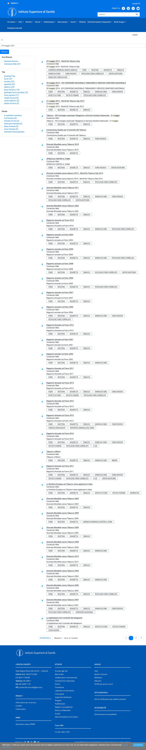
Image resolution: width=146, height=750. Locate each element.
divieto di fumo (11, 103)
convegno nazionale (84, 612)
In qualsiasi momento (13, 115)
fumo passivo (11, 95)
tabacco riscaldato (56, 428)
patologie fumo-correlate (16, 92)
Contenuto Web (12, 64)
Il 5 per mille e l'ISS (62, 732)
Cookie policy (21, 709)
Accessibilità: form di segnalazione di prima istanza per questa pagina (102, 742)
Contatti (19, 705)
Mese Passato (11, 126)
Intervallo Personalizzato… (14, 132)
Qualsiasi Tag (9, 76)
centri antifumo (11, 101)
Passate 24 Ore (11, 121)
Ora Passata (10, 118)
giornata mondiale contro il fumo (97, 522)
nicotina (9, 81)
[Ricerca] (116, 14)
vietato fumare (11, 98)
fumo (8, 79)
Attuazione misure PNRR (25, 724)
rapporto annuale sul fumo (82, 428)
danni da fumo (12, 90)
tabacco (9, 87)
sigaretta (9, 84)
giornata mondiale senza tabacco (62, 70)
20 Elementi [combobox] (46, 638)
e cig (95, 446)
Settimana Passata (13, 124)
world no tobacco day (57, 77)
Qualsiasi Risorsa (11, 61)
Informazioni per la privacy (26, 702)
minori (114, 460)
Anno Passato (11, 129)
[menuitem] (11, 22)
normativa (134, 493)
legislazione (53, 630)
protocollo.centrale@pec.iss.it (31, 687)
